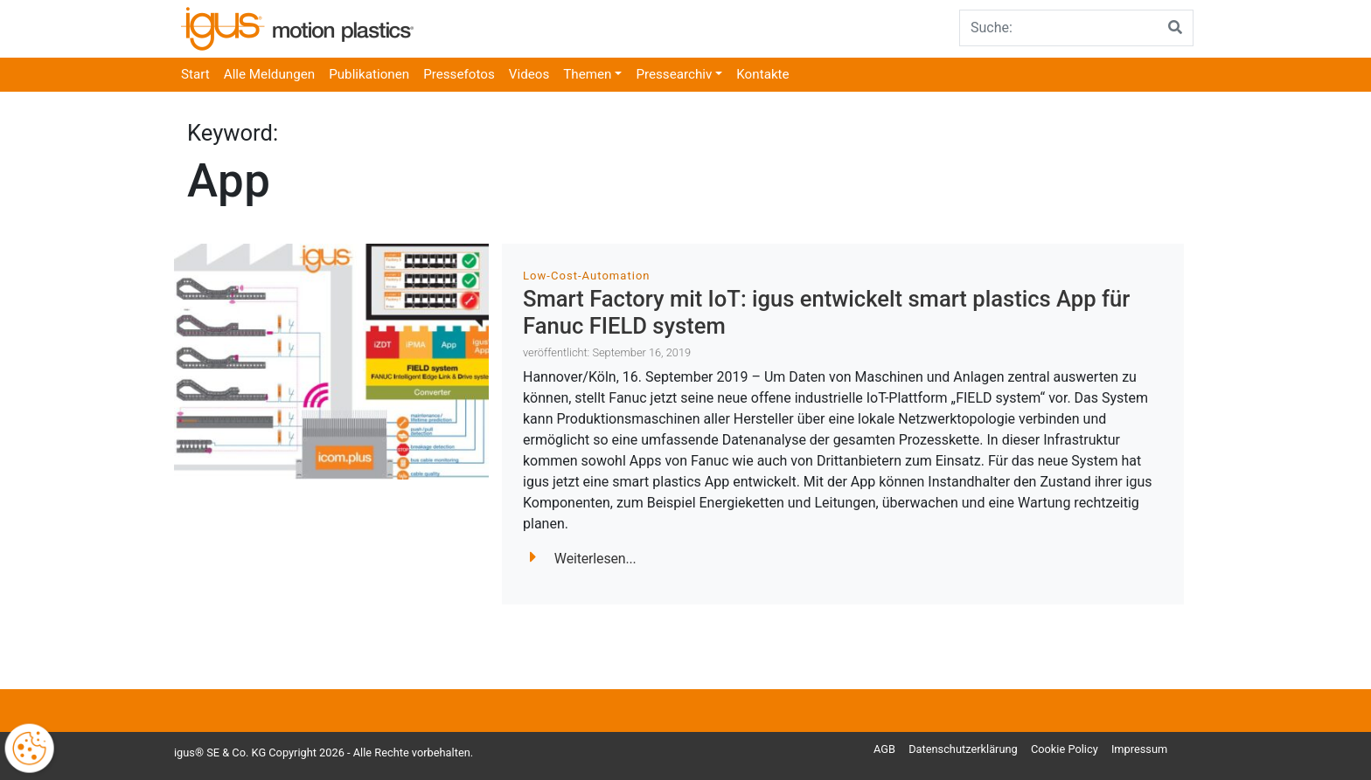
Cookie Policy (1064, 749)
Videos (529, 74)
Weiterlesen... (583, 558)
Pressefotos (459, 74)
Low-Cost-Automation (587, 275)
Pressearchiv (674, 74)
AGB (884, 749)
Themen (587, 74)
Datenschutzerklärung (963, 749)
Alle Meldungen (269, 74)
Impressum (1139, 749)
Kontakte (762, 74)
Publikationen (369, 74)
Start (195, 74)
